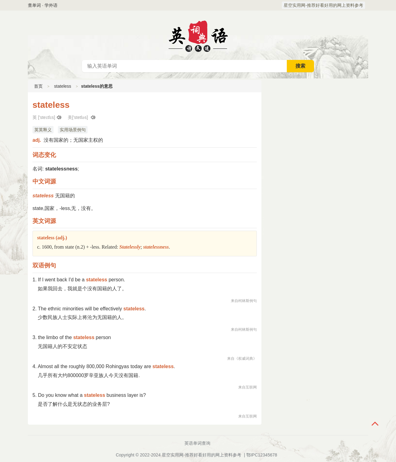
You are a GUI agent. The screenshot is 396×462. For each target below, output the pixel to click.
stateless (62, 86)
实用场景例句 (73, 129)
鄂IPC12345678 (261, 454)
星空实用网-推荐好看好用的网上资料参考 (323, 5)
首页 (38, 86)
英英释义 (43, 129)
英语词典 (198, 35)
